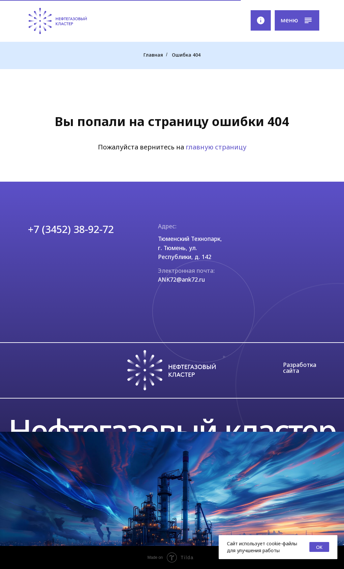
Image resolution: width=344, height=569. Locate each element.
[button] (297, 20)
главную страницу (216, 146)
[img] (57, 21)
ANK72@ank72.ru (181, 279)
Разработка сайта (299, 367)
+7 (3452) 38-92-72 (71, 229)
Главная (153, 55)
